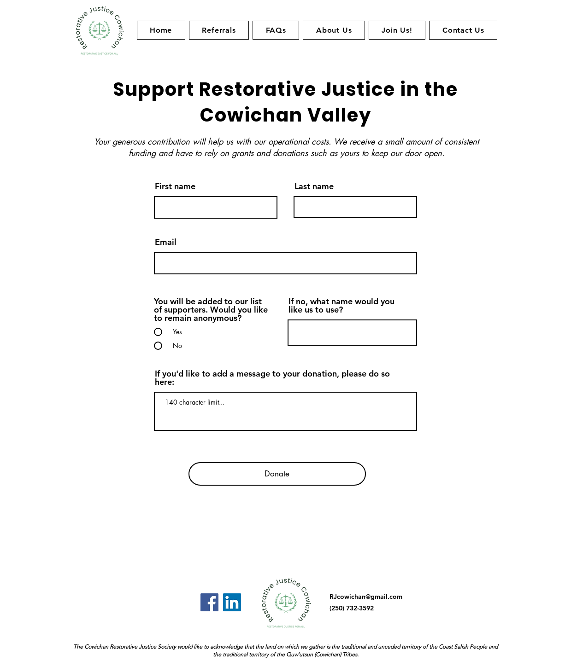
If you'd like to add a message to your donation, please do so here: (272, 378)
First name (175, 186)
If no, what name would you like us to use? (341, 305)
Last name (314, 186)
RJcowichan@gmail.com (366, 596)
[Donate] (277, 474)
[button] (334, 30)
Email (166, 242)
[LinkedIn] (232, 602)
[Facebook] (209, 602)
